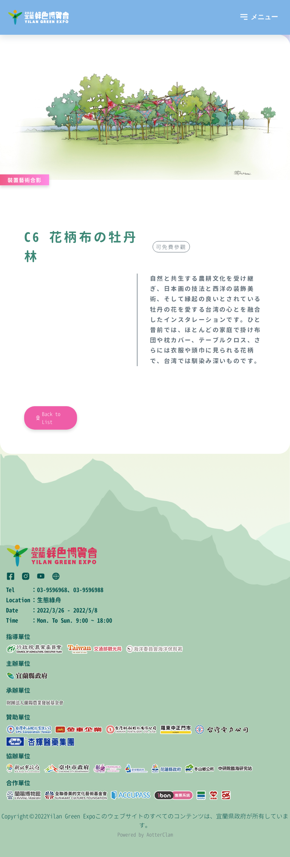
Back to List (51, 417)
